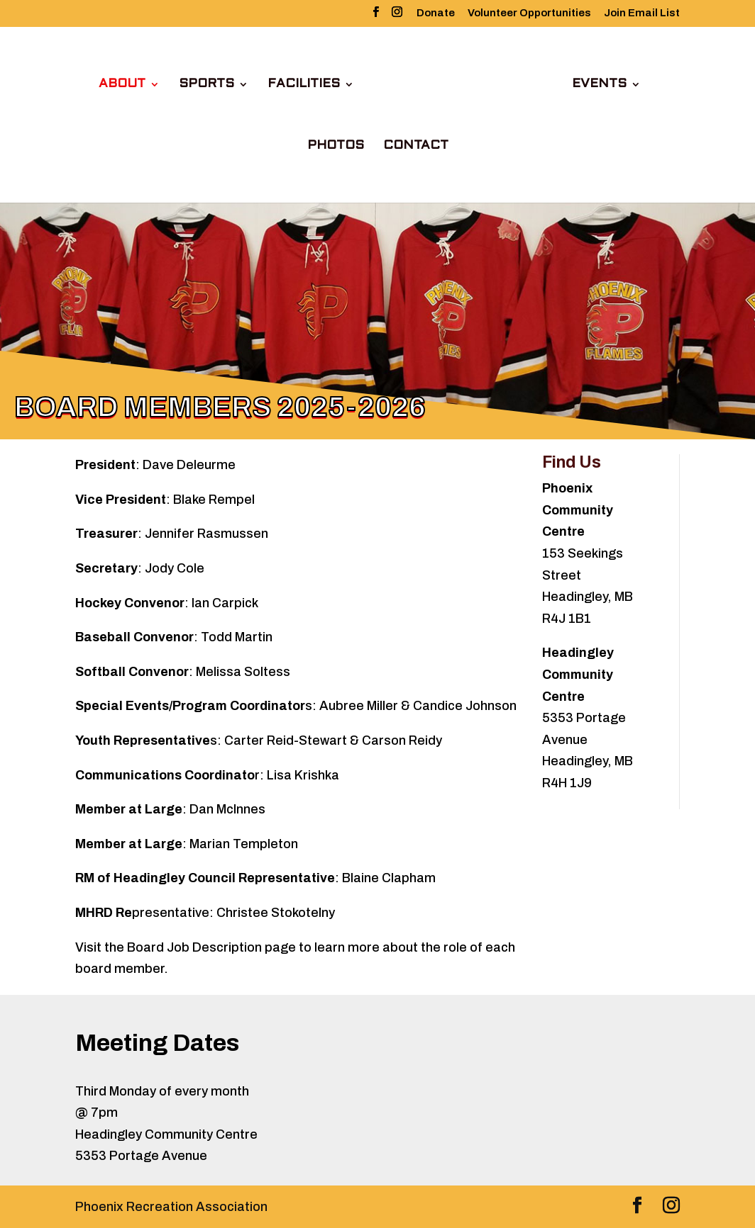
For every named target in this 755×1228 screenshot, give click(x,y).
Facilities (304, 84)
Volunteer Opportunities (529, 13)
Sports (206, 84)
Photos (335, 146)
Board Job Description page (211, 947)
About (122, 84)
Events (599, 84)
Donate (436, 13)
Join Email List (642, 13)
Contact (415, 146)
